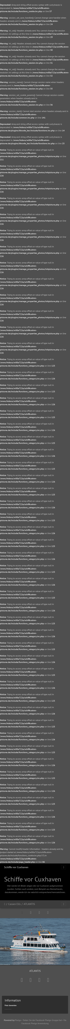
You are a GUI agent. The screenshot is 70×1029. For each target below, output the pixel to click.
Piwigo (18, 1020)
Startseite (4, 904)
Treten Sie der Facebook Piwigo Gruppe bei (42, 1020)
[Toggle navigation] (63, 867)
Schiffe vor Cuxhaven (16, 867)
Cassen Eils (14, 904)
